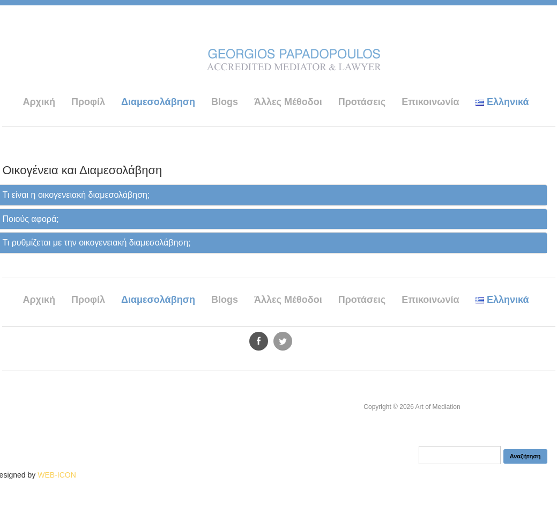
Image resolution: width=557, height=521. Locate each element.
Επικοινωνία (430, 101)
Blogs (224, 101)
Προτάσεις (361, 101)
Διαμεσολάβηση (158, 101)
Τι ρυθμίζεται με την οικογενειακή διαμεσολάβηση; (97, 242)
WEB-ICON (57, 475)
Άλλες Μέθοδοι (288, 101)
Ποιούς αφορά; (31, 219)
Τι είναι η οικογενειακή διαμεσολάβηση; (76, 194)
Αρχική (39, 101)
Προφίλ (88, 101)
